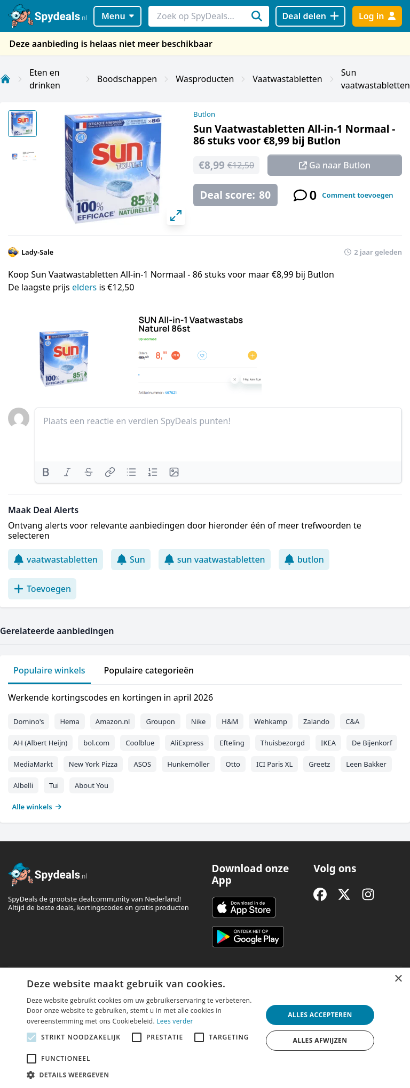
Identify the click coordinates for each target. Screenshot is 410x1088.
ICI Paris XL (274, 764)
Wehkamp (270, 721)
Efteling (231, 743)
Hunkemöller (188, 764)
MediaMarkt (33, 764)
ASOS (142, 764)
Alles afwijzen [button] (320, 1040)
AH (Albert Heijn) (40, 743)
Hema (69, 721)
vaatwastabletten (55, 559)
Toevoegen (42, 589)
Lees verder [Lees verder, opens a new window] (174, 1021)
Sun (130, 559)
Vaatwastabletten (287, 79)
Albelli (23, 785)
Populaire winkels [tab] (49, 670)
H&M (230, 721)
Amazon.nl (113, 721)
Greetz (319, 764)
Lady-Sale (37, 252)
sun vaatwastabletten (214, 559)
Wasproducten (205, 79)
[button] (141, 1074)
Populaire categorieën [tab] (149, 670)
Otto (233, 764)
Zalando (316, 721)
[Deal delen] (310, 16)
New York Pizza (93, 764)
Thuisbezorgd (283, 743)
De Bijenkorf (372, 743)
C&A (352, 721)
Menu (117, 16)
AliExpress (186, 743)
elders (85, 287)
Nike (198, 721)
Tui (54, 785)
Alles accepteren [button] (320, 1014)
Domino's (28, 721)
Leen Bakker (366, 764)
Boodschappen (127, 79)
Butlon (204, 114)
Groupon (160, 721)
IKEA (328, 743)
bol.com (96, 743)
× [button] (398, 979)
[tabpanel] (205, 750)
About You (91, 785)
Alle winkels (37, 806)
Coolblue (139, 743)
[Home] (5, 79)
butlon (304, 559)
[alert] (205, 1028)
